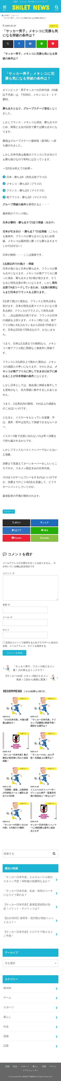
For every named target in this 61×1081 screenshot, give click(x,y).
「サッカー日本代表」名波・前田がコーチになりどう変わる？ (28, 892)
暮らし (7, 1016)
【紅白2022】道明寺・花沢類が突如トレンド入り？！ (28, 920)
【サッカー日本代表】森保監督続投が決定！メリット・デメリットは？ (26, 906)
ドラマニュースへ (30, 1070)
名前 (6, 604)
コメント (9, 573)
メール (7, 617)
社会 (6, 1026)
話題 (6, 1045)
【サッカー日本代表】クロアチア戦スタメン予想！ (28, 933)
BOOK (7, 988)
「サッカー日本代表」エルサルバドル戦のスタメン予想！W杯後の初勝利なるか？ (28, 879)
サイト (6, 630)
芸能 (6, 1036)
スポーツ (10, 511)
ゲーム (7, 997)
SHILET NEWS (30, 7)
